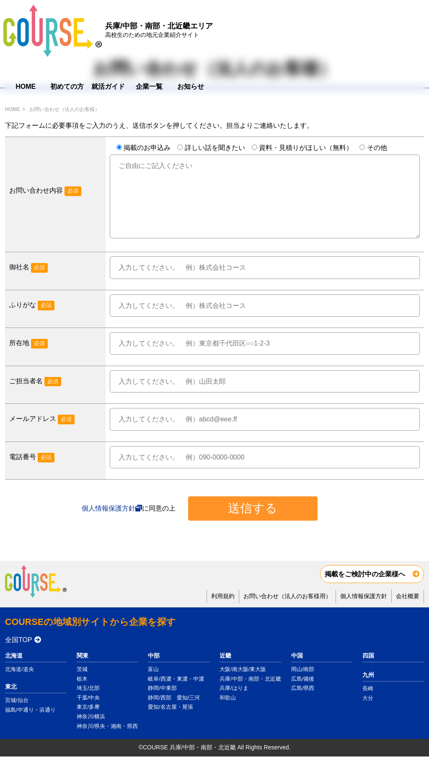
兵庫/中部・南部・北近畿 (250, 679)
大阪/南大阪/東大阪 (243, 669)
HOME (238, 34)
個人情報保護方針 (108, 508)
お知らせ (403, 34)
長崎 (367, 688)
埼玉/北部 (88, 688)
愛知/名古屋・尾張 (170, 707)
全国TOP (18, 639)
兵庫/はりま (234, 688)
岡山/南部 (303, 669)
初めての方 (280, 34)
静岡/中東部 (162, 688)
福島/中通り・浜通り (30, 710)
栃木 (82, 679)
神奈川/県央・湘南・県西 (107, 726)
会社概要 (407, 596)
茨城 (82, 669)
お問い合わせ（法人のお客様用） (287, 596)
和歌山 (228, 697)
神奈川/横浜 (91, 716)
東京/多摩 (88, 707)
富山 (153, 669)
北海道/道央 (19, 669)
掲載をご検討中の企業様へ (365, 574)
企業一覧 (362, 34)
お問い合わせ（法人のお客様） (64, 109)
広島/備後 (303, 679)
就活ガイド (321, 34)
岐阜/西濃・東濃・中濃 (176, 679)
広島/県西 (303, 688)
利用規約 (223, 596)
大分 (367, 698)
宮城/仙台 (16, 700)
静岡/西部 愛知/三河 (174, 697)
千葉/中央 (88, 697)
